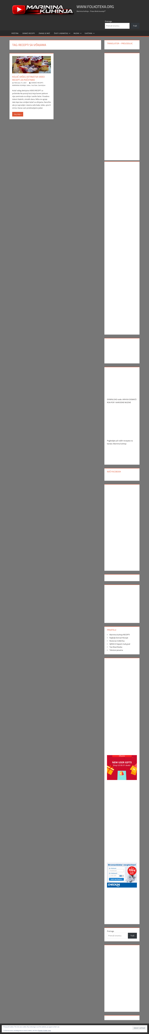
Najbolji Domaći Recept (118, 638)
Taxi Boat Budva (115, 647)
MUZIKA (78, 33)
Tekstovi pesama (116, 650)
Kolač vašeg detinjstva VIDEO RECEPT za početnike (28, 78)
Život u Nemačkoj (62, 33)
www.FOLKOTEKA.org (95, 6)
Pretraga (108, 21)
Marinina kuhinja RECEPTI (119, 634)
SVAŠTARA (90, 33)
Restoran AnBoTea (116, 641)
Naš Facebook (114, 471)
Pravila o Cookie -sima (44, 1030)
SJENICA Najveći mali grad (119, 644)
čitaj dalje (17, 114)
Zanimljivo (41, 85)
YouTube (34, 85)
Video (28, 85)
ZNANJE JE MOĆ (44, 33)
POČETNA (14, 33)
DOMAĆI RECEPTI (28, 33)
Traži (135, 26)
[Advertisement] (122, 86)
